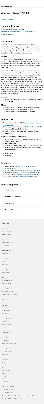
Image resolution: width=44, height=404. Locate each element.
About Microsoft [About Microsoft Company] (5, 365)
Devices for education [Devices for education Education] (6, 283)
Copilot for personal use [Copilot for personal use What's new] (7, 237)
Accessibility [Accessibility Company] (4, 378)
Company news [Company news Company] (5, 367)
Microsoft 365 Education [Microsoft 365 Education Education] (7, 288)
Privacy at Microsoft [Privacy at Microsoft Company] (6, 370)
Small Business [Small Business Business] (5, 327)
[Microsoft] (22, 1)
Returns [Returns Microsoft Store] (3, 261)
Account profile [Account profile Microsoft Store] (5, 253)
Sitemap (4, 395)
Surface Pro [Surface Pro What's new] (4, 226)
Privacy (16, 395)
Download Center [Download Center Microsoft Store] (5, 256)
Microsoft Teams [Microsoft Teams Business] (5, 321)
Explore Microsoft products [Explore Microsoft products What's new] (7, 242)
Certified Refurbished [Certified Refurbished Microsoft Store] (6, 267)
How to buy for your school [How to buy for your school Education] (7, 291)
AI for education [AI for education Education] (5, 299)
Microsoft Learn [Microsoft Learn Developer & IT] (5, 340)
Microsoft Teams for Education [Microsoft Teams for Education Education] (8, 286)
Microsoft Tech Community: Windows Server (26, 172)
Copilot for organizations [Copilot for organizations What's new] (7, 234)
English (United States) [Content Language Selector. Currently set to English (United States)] (9, 386)
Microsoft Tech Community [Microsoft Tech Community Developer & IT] (7, 346)
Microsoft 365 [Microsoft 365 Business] (5, 316)
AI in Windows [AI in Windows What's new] (5, 239)
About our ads (10, 398)
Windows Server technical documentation (27, 170)
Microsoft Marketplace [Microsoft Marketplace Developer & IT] (7, 348)
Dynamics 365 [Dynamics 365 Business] (5, 313)
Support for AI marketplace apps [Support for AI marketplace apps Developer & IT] (9, 343)
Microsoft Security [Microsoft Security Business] (6, 310)
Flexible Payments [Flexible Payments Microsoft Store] (6, 272)
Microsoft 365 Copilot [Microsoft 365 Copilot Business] (6, 324)
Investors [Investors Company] (4, 373)
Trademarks (28, 395)
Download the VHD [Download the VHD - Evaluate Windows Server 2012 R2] (7, 34)
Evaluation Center (6, 6)
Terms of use (22, 395)
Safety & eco (34, 395)
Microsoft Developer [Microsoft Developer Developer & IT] (6, 337)
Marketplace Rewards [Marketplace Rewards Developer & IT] (6, 351)
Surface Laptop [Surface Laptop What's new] (5, 228)
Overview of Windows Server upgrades (27, 174)
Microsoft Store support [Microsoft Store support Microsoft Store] (7, 258)
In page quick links (8, 19)
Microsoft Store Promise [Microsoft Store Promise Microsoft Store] (7, 269)
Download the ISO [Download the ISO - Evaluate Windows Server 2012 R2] (30, 31)
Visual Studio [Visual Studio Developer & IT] (5, 354)
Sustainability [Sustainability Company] (5, 381)
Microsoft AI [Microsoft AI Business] (4, 307)
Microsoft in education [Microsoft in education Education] (7, 280)
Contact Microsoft (10, 395)
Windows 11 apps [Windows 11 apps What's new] (5, 245)
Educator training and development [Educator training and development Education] (9, 294)
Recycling (4, 398)
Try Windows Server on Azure (10, 31)
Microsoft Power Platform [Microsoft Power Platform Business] (7, 318)
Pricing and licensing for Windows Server (25, 176)
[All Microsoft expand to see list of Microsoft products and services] (2, 2)
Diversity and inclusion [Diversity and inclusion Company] (7, 376)
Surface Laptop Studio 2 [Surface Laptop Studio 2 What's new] (7, 231)
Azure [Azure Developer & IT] (3, 335)
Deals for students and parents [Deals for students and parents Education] (8, 297)
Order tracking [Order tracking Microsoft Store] (5, 264)
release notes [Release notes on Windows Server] (29, 123)
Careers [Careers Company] (3, 362)
